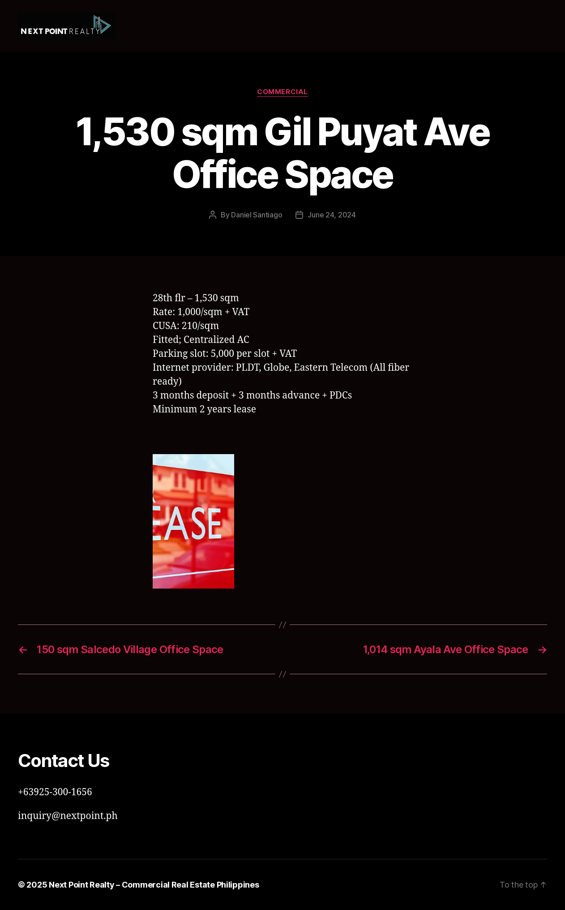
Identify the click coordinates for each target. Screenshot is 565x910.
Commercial (282, 92)
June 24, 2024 (332, 214)
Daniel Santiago (256, 214)
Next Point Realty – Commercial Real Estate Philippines (154, 884)
